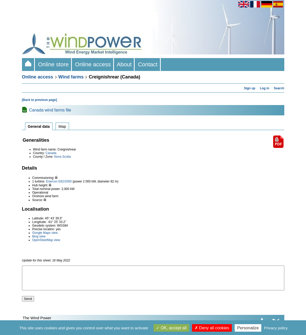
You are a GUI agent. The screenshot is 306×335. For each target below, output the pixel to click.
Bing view (38, 236)
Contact (147, 64)
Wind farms (71, 76)
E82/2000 (65, 181)
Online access (93, 64)
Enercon (52, 181)
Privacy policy (276, 328)
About (124, 64)
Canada (50, 153)
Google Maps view (45, 233)
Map (62, 126)
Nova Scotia (62, 156)
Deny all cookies (212, 328)
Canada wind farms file (50, 110)
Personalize (248, 328)
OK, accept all (171, 328)
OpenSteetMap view (46, 240)
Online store (53, 64)
